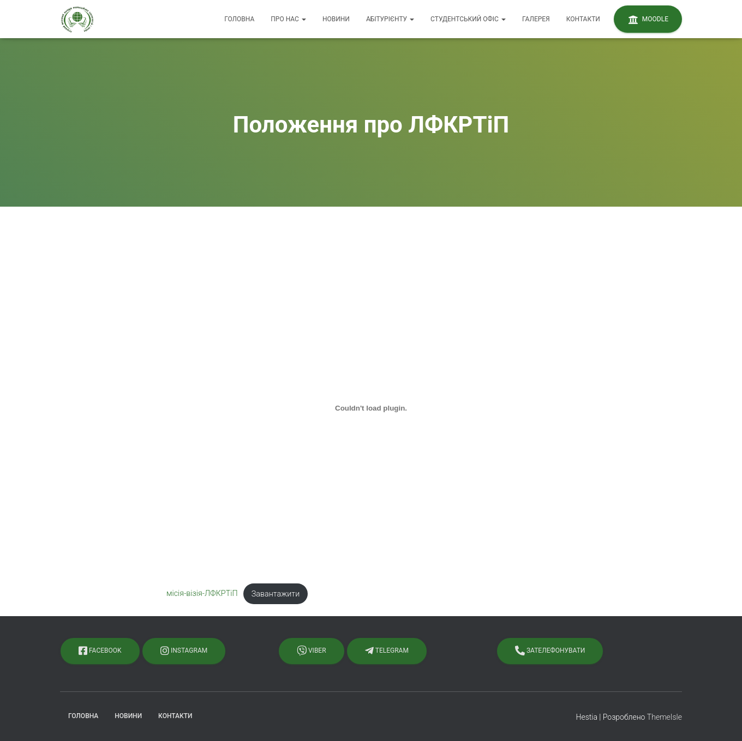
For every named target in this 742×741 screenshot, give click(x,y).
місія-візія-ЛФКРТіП (202, 594)
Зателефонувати (550, 650)
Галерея (536, 19)
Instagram (183, 650)
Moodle (647, 20)
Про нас (288, 19)
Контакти (583, 19)
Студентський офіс (468, 19)
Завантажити (276, 594)
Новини (336, 19)
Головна (239, 19)
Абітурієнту (390, 19)
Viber (311, 650)
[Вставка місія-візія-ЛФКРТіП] (371, 408)
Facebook (100, 650)
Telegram (387, 650)
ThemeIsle (664, 717)
